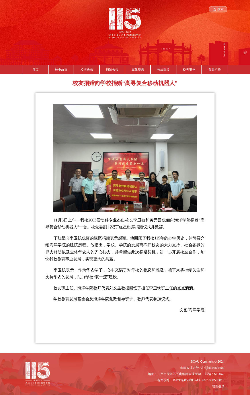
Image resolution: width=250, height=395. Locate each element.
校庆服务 (189, 69)
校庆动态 (86, 69)
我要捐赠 (214, 69)
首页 (35, 69)
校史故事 (61, 69)
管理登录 (218, 386)
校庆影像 (163, 69)
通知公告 (112, 69)
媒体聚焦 (138, 69)
